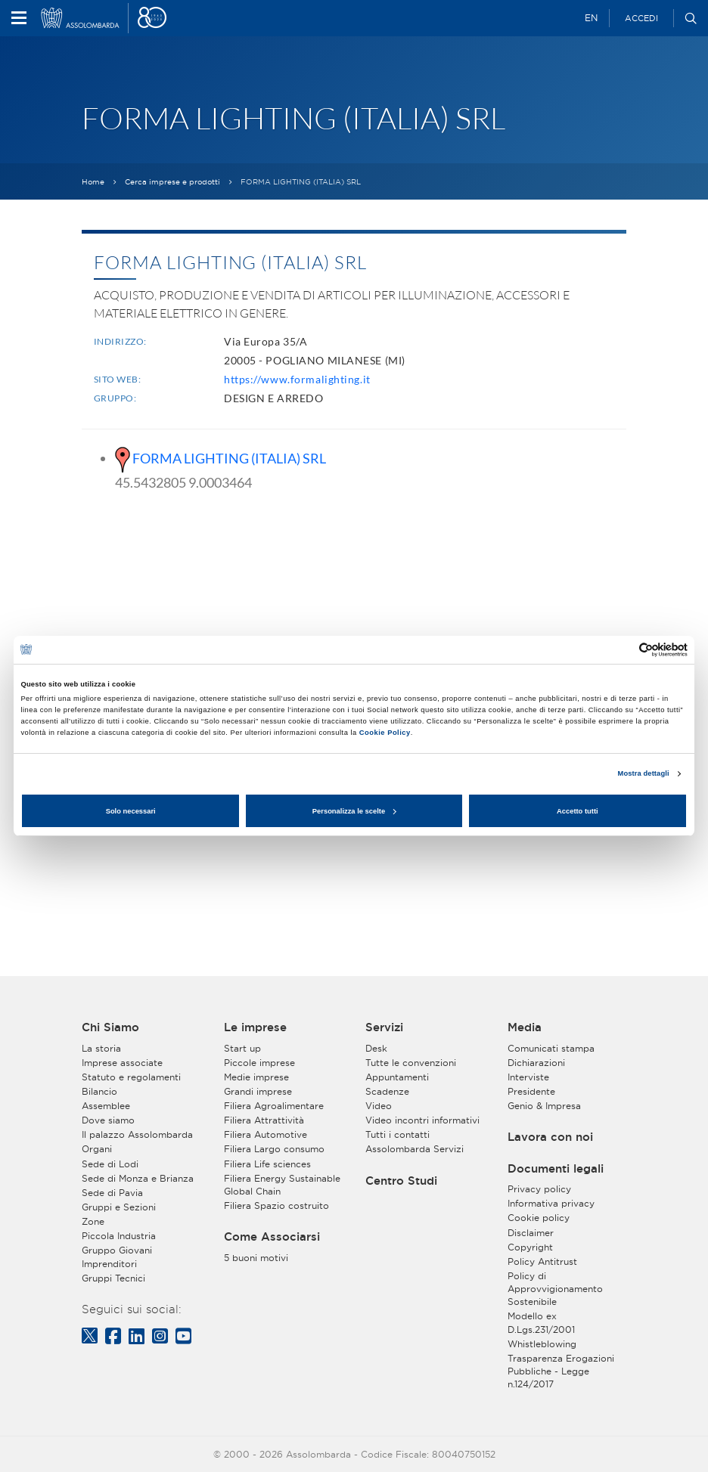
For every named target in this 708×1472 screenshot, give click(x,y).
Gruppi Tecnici (113, 1278)
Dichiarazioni (536, 1063)
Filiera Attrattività (264, 1120)
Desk (376, 1048)
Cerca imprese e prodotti (172, 182)
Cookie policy (539, 1218)
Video (378, 1106)
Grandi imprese (258, 1091)
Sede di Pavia (112, 1193)
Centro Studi (401, 1181)
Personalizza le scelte (354, 811)
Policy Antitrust (542, 1261)
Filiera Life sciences (267, 1164)
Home (93, 182)
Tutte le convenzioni (410, 1063)
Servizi (384, 1027)
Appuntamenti (397, 1077)
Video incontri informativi (422, 1120)
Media (525, 1027)
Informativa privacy (551, 1203)
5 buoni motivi (256, 1258)
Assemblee (106, 1106)
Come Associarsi (272, 1237)
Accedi (641, 18)
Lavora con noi (550, 1137)
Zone (93, 1221)
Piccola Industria (119, 1236)
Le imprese (255, 1027)
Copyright (530, 1247)
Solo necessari (131, 811)
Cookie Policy (385, 732)
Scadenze (387, 1091)
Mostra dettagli (643, 773)
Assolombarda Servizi (414, 1149)
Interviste (528, 1077)
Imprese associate (122, 1063)
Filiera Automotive (265, 1134)
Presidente (531, 1091)
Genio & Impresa (544, 1106)
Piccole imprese (259, 1063)
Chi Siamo (110, 1027)
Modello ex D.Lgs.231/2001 (541, 1322)
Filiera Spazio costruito (276, 1205)
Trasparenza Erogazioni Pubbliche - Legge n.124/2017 (561, 1371)
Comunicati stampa (551, 1048)
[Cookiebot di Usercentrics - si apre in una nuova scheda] (621, 650)
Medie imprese (256, 1077)
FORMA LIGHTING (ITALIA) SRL (229, 458)
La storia (101, 1048)
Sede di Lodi (110, 1164)
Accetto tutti (577, 811)
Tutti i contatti (397, 1134)
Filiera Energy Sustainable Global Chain (282, 1184)
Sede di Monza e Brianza (138, 1178)
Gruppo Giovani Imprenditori (117, 1256)
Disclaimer (531, 1233)
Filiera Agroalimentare (274, 1106)
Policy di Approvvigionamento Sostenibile (555, 1288)
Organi (97, 1149)
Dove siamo (108, 1120)
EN (591, 18)
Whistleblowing (542, 1344)
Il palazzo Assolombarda (137, 1134)
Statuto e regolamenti (131, 1077)
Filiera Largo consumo (274, 1149)
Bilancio (99, 1091)
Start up (242, 1048)
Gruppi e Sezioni (119, 1207)
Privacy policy (539, 1189)
